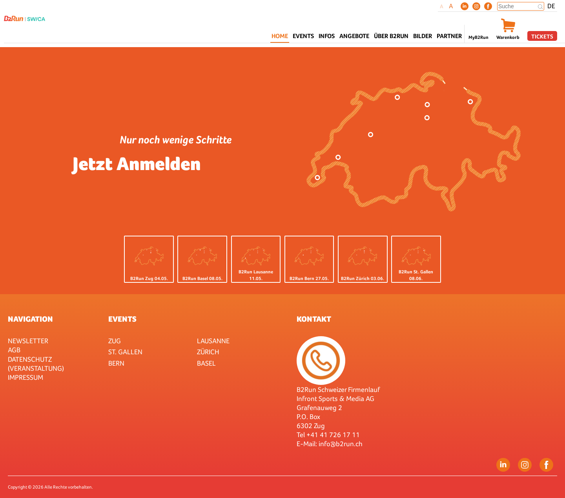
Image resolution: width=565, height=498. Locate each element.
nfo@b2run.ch (341, 443)
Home (280, 36)
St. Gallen (125, 352)
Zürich (208, 352)
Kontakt (314, 319)
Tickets (542, 36)
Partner (449, 36)
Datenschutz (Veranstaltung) (36, 363)
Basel (206, 363)
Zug (114, 341)
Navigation (30, 319)
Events (122, 319)
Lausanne (213, 341)
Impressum (25, 377)
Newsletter (28, 341)
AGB (14, 350)
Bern (116, 363)
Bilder (422, 36)
